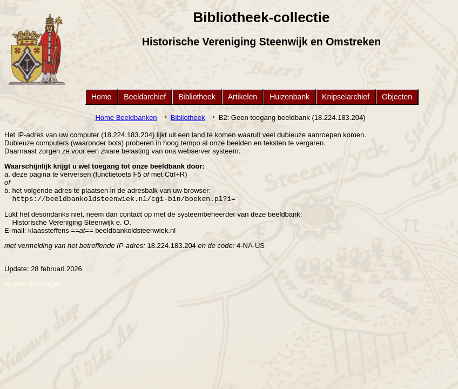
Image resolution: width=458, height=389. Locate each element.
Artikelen (242, 96)
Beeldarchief (145, 96)
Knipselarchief (345, 96)
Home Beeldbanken (126, 117)
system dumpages (33, 285)
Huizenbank (289, 96)
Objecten (397, 96)
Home (101, 96)
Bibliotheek (196, 96)
